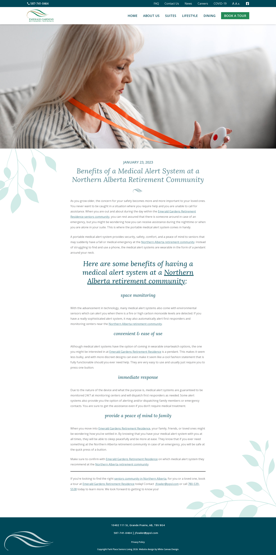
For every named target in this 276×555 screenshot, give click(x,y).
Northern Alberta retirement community (168, 242)
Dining (209, 16)
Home (132, 16)
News (188, 3)
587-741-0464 (37, 3)
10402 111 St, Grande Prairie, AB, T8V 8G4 (138, 525)
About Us (151, 16)
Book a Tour (235, 16)
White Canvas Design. (168, 549)
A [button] (233, 3)
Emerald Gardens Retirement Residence (135, 352)
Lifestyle (190, 16)
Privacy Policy (138, 542)
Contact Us (172, 3)
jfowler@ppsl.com (167, 484)
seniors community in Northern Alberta (140, 479)
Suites (170, 16)
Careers (203, 3)
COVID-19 (220, 3)
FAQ (156, 3)
